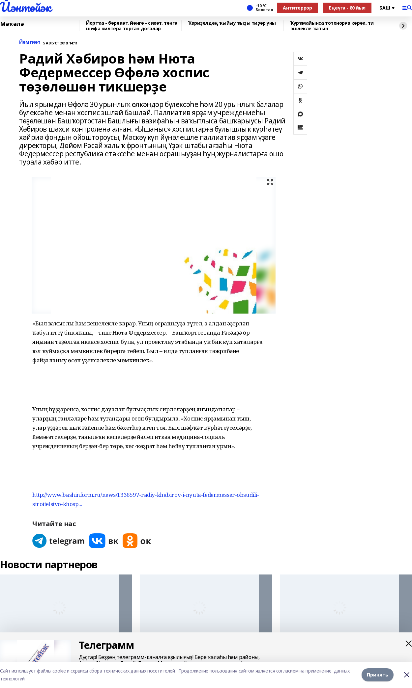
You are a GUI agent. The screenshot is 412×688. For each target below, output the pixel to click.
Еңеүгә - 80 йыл (347, 8)
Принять (377, 675)
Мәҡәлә (12, 24)
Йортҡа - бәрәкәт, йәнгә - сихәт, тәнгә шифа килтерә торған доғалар (131, 25)
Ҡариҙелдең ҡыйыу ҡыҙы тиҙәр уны (232, 23)
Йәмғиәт (30, 42)
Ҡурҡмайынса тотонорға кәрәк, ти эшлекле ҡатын (332, 25)
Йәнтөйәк (25, 7)
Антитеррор (297, 8)
